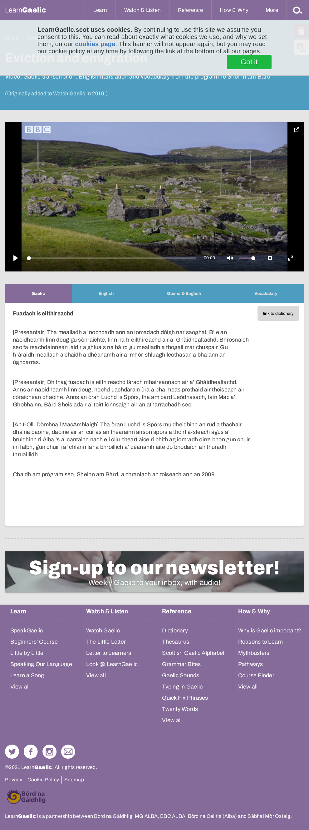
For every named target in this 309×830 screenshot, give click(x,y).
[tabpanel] (154, 414)
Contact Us (68, 752)
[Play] (15, 258)
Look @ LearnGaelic (112, 664)
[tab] (38, 293)
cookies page (95, 44)
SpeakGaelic (26, 630)
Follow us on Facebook (31, 752)
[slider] (112, 258)
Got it (249, 62)
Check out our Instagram (49, 752)
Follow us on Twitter (12, 752)
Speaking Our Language (41, 664)
